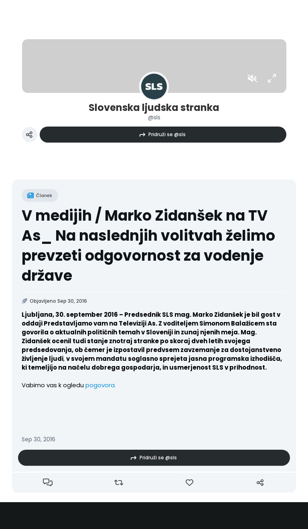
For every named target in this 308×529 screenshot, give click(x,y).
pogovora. (100, 385)
